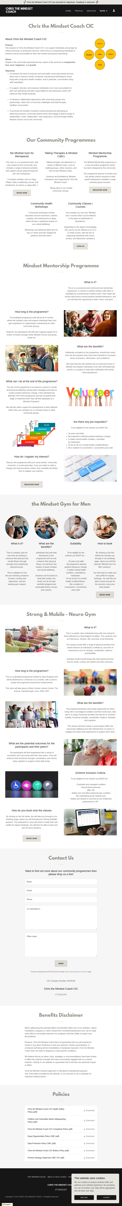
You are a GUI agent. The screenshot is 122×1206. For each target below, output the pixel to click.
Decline (84, 1197)
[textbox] (61, 882)
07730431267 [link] (61, 995)
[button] (104, 10)
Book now (31, 838)
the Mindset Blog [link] (36, 1177)
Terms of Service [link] (82, 972)
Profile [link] (79, 11)
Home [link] (68, 11)
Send (61, 963)
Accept (106, 1197)
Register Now (100, 190)
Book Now (22, 193)
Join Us (80, 246)
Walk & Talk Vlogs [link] (57, 1177)
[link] (21, 12)
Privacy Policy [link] (69, 972)
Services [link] (91, 11)
